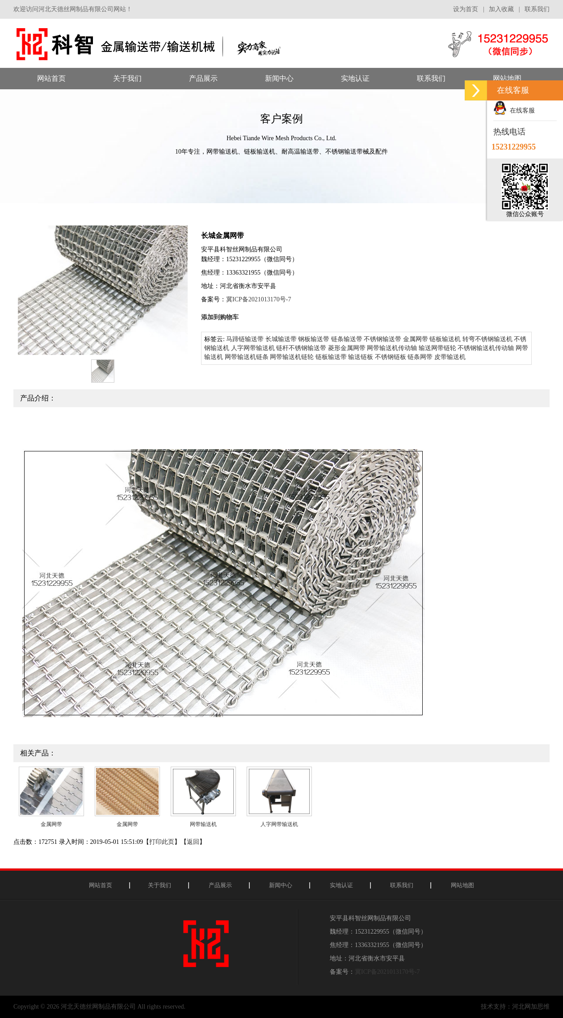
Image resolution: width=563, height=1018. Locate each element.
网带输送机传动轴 (392, 348)
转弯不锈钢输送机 (487, 339)
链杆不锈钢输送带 (301, 348)
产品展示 (220, 885)
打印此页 (161, 842)
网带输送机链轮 (292, 357)
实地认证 (341, 885)
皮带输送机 (450, 357)
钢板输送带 (313, 339)
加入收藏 (501, 9)
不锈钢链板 (390, 357)
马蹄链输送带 (245, 339)
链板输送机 (445, 339)
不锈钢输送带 (382, 339)
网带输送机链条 (247, 357)
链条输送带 (346, 339)
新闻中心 (280, 885)
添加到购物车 (220, 317)
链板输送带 (331, 357)
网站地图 (462, 885)
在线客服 (514, 110)
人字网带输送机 (253, 348)
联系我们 (537, 9)
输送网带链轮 (437, 348)
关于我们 (159, 885)
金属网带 (415, 339)
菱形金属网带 (347, 348)
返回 (193, 842)
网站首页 (100, 885)
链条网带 (420, 357)
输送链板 (360, 357)
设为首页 (465, 9)
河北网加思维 (531, 1006)
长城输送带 (281, 339)
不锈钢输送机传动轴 (486, 348)
